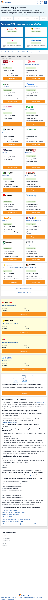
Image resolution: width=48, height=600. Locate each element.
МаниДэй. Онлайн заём (31, 87)
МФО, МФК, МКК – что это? (11, 517)
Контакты (15, 597)
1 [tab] (19, 591)
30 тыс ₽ (28, 18)
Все (2, 52)
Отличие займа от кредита (11, 514)
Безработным (6, 541)
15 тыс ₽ (18, 18)
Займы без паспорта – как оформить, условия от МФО (19, 524)
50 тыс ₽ (36, 18)
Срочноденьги (29, 245)
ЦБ (35, 1)
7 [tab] (29, 591)
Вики (20, 597)
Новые (14, 52)
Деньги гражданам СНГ (8, 132)
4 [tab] (24, 591)
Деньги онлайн (29, 109)
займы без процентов (9, 422)
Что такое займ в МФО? (10, 510)
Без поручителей (31, 52)
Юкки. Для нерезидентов (32, 64)
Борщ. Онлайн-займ (30, 175)
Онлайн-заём (5, 152)
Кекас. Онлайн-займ (30, 267)
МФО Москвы (40, 402)
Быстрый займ (6, 87)
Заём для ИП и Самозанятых (33, 220)
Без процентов (43, 52)
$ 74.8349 (39, 1)
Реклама (7, 597)
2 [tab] (21, 591)
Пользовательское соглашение (32, 597)
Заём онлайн (28, 132)
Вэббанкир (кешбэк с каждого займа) (12, 267)
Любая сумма (7, 18)
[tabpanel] (23, 539)
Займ (3, 109)
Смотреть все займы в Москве (24, 288)
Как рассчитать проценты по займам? (14, 512)
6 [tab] (27, 591)
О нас (2, 597)
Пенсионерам (6, 538)
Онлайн (7, 52)
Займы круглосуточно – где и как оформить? (16, 519)
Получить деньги (12, 78)
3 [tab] (22, 591)
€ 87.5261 (39, 3)
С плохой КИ (21, 52)
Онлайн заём (5, 175)
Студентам (5, 546)
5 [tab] (25, 591)
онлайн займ (31, 476)
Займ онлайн (5, 64)
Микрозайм (28, 152)
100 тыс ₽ (43, 18)
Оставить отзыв (24, 393)
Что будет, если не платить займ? (13, 521)
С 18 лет (4, 543)
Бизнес (4, 536)
